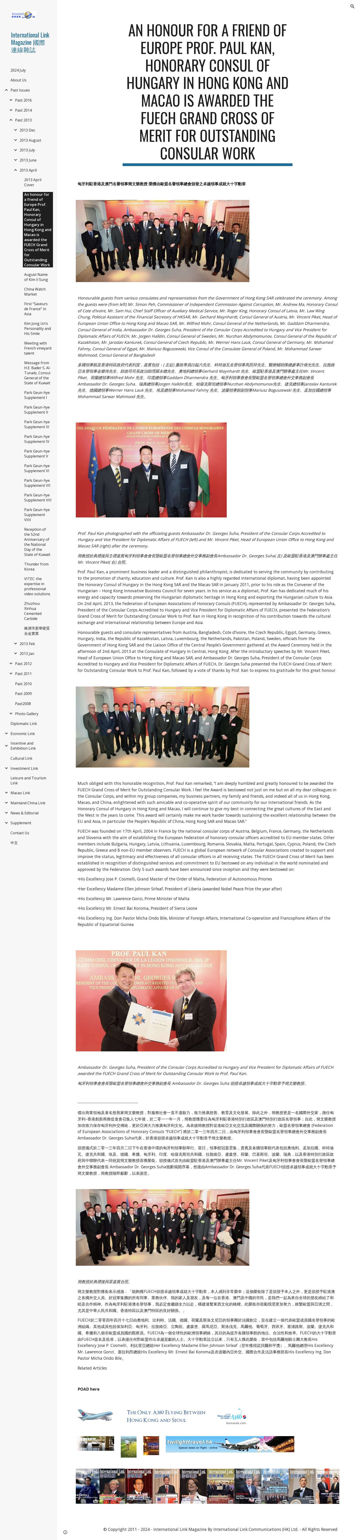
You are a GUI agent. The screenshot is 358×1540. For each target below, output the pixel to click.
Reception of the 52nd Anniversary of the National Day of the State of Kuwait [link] (37, 542)
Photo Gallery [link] (26, 713)
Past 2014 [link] (23, 110)
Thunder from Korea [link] (36, 567)
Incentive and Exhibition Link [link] (23, 746)
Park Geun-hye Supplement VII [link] (37, 483)
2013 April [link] (28, 170)
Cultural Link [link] (21, 758)
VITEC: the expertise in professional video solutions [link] (37, 586)
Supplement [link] (21, 822)
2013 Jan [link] (27, 653)
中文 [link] (14, 842)
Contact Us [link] (20, 832)
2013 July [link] (27, 150)
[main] (207, 93)
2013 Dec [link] (27, 130)
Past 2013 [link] (23, 120)
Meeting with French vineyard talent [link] (37, 348)
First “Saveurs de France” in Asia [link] (36, 308)
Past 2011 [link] (23, 673)
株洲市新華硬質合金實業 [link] (37, 631)
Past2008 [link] (23, 703)
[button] (352, 6)
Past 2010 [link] (23, 683)
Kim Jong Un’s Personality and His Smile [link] (37, 328)
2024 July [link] (18, 70)
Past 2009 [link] (23, 693)
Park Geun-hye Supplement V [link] (37, 454)
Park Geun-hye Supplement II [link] (37, 410)
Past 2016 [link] (23, 100)
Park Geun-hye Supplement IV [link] (37, 439)
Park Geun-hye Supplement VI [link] (37, 468)
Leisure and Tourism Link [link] (28, 780)
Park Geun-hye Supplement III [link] (37, 424)
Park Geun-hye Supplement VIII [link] (38, 498)
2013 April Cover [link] (32, 182)
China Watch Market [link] (35, 292)
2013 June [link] (28, 160)
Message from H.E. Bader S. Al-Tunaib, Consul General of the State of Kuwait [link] (37, 372)
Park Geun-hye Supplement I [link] (37, 395)
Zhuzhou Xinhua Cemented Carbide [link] (33, 611)
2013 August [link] (30, 140)
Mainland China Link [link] (28, 802)
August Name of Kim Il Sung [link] (36, 277)
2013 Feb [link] (27, 643)
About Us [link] (18, 80)
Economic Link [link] (23, 733)
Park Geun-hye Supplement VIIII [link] (37, 514)
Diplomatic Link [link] (24, 723)
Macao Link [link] (20, 792)
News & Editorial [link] (25, 813)
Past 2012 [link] (23, 663)
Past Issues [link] (20, 90)
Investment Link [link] (24, 768)
